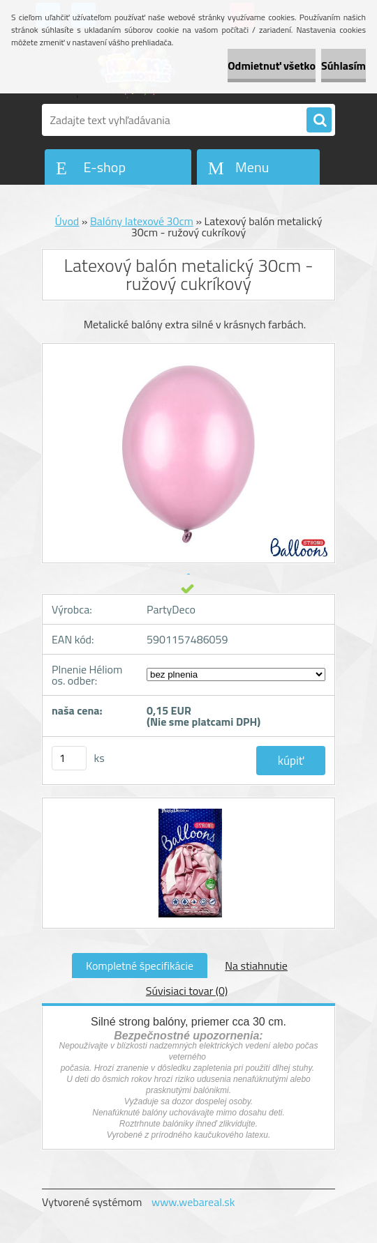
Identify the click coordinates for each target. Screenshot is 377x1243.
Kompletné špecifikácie (139, 965)
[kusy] (69, 758)
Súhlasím (343, 65)
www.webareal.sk (193, 1202)
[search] (319, 120)
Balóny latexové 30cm (141, 221)
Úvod (67, 221)
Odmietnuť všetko (272, 65)
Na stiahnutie (256, 965)
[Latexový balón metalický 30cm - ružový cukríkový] (189, 810)
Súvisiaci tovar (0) (187, 990)
